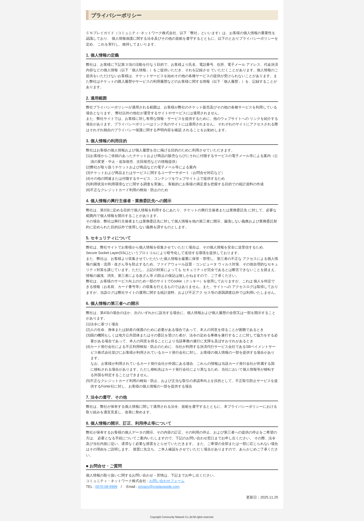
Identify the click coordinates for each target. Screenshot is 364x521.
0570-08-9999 (106, 487)
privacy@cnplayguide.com (158, 487)
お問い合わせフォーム (167, 481)
